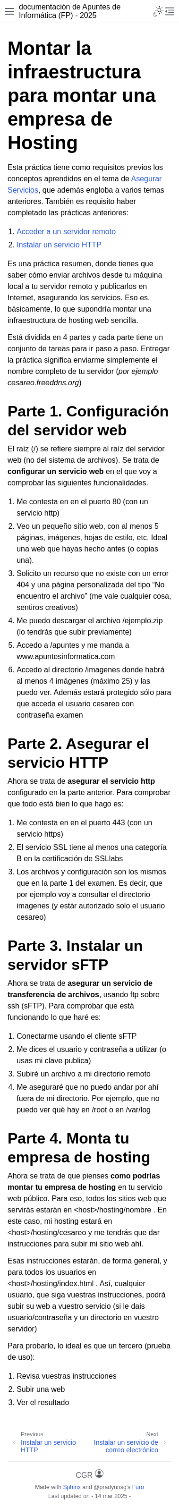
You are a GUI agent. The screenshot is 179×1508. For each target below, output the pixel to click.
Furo (138, 1487)
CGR (89, 1474)
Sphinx (71, 1487)
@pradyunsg (110, 1487)
